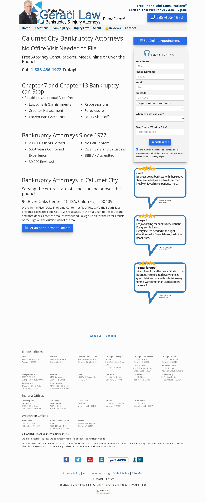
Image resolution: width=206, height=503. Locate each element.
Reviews (113, 28)
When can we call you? (150, 114)
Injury (81, 28)
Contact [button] (131, 28)
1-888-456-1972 (46, 69)
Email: (139, 82)
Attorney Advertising (96, 473)
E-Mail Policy (121, 473)
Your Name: (143, 61)
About (97, 28)
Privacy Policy (71, 473)
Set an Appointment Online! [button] (47, 228)
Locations (41, 28)
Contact (111, 335)
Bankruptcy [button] (61, 28)
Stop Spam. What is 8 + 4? (151, 127)
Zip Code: (141, 93)
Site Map (137, 473)
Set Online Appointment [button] (160, 40)
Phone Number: (145, 72)
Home (26, 28)
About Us (96, 335)
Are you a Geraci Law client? (153, 103)
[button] (167, 17)
